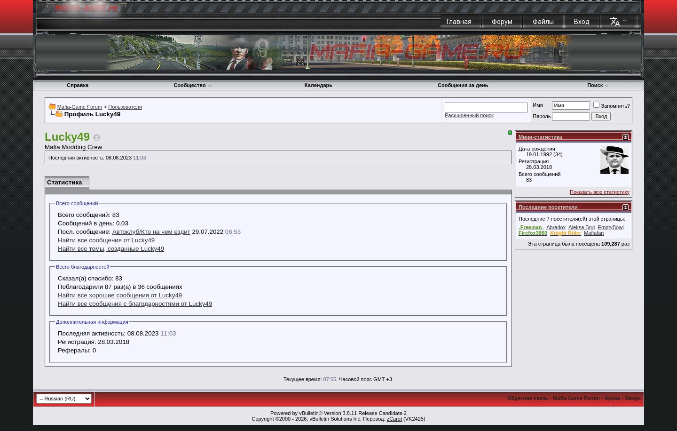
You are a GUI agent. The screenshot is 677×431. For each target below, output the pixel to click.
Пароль (542, 116)
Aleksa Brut (581, 227)
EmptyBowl (611, 227)
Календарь (318, 85)
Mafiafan (594, 233)
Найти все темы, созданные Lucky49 (111, 248)
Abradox (556, 227)
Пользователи (125, 107)
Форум (502, 21)
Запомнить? (611, 106)
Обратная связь (527, 398)
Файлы (543, 21)
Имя (538, 105)
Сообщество (192, 85)
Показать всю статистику (600, 192)
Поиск (598, 85)
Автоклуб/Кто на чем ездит (151, 231)
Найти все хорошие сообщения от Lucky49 (120, 295)
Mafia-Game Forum (79, 107)
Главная (459, 21)
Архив (613, 398)
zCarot (394, 419)
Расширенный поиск (469, 115)
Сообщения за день (463, 85)
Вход (582, 21)
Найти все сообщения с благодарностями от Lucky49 (135, 303)
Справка (77, 85)
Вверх (633, 398)
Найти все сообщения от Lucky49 (106, 240)
